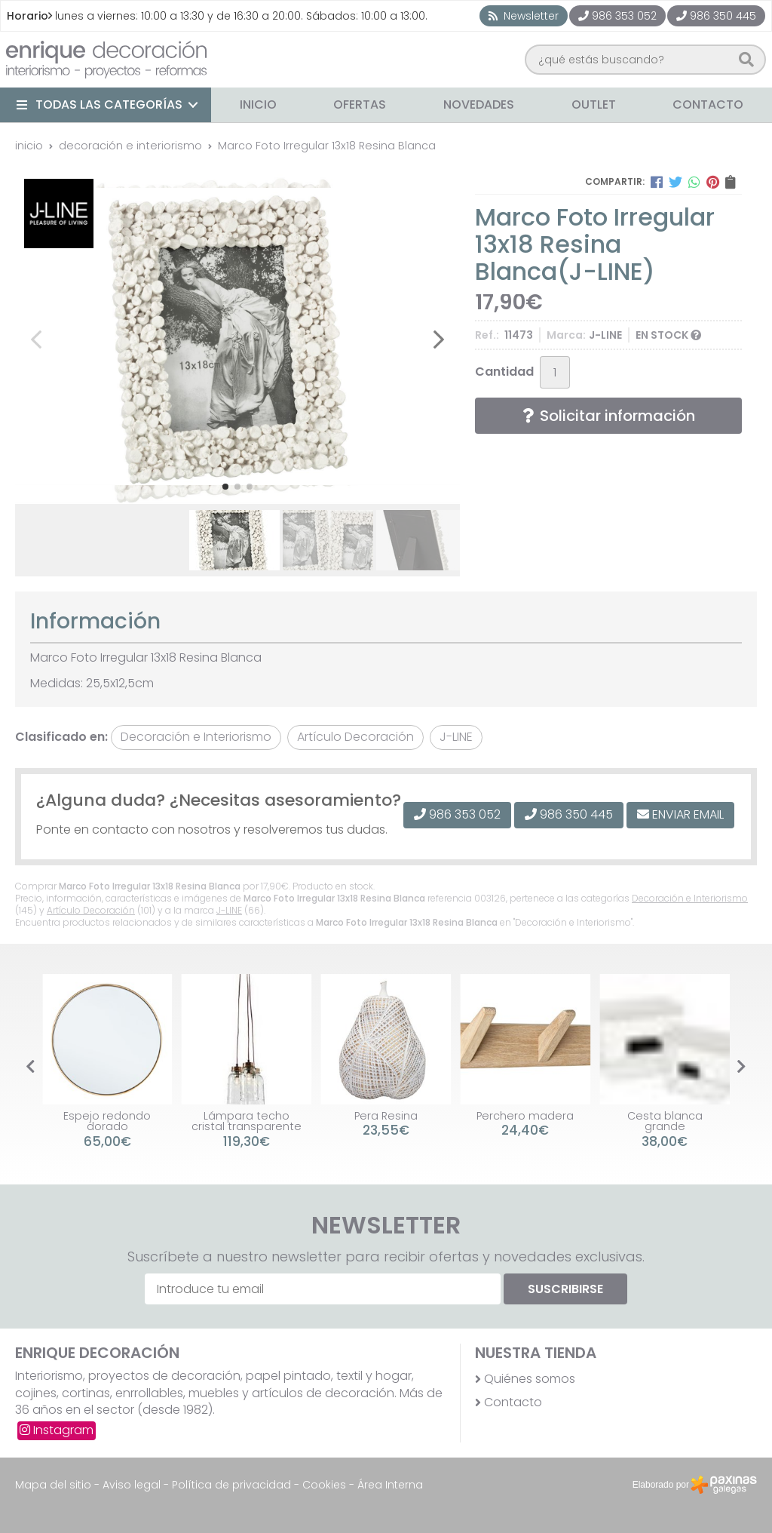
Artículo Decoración (91, 910)
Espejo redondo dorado (107, 1121)
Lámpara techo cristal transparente (246, 1121)
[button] (225, 487)
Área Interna (390, 1484)
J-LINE (229, 910)
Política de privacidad (231, 1484)
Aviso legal (132, 1484)
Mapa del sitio (53, 1484)
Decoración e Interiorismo (690, 898)
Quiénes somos (529, 1379)
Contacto (513, 1402)
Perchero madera (525, 1115)
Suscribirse (565, 1289)
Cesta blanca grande (665, 1121)
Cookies (324, 1484)
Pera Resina (386, 1115)
